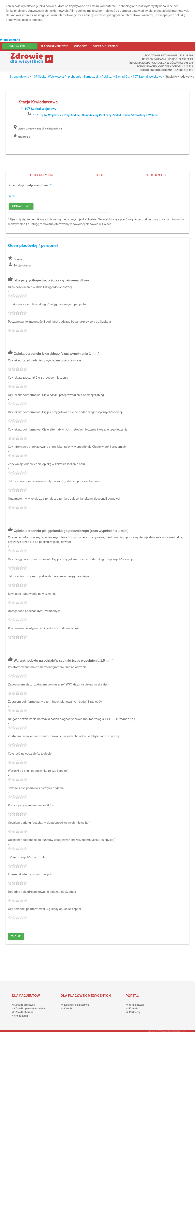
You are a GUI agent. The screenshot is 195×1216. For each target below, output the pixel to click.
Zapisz (16, 936)
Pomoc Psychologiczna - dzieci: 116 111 (166, 70)
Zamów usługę (20, 46)
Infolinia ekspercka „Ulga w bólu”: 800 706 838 (161, 62)
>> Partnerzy (133, 1012)
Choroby (80, 46)
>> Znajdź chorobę (22, 1012)
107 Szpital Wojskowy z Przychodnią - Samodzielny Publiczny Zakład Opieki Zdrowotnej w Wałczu (95, 115)
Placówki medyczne (54, 46)
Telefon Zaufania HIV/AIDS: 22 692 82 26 (167, 59)
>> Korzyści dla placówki (75, 1004)
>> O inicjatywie (135, 1004)
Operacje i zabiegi (105, 46)
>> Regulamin (20, 1015)
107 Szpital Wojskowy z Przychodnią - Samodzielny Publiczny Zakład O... (81, 76)
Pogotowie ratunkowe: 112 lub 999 (169, 55)
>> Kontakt (132, 1008)
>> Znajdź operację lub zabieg (29, 1008)
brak (12, 196)
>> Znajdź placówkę (23, 1004)
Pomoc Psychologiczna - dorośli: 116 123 (165, 66)
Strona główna (19, 76)
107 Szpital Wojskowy (147, 76)
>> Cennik (66, 1008)
